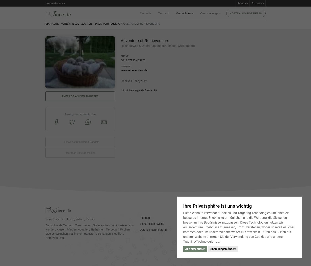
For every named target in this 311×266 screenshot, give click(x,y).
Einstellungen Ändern (223, 249)
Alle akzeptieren (195, 249)
